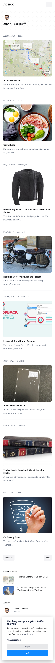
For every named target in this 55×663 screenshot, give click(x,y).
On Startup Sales (11, 537)
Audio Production (25, 296)
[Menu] (49, 4)
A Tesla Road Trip (12, 80)
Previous (8, 558)
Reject (27, 647)
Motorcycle (22, 165)
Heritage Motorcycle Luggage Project (22, 276)
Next (48, 558)
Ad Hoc (8, 4)
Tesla (20, 36)
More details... (28, 634)
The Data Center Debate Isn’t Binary (32, 577)
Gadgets (20, 361)
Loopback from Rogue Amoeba (19, 341)
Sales (19, 493)
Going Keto (9, 145)
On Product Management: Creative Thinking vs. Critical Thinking (32, 589)
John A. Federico (21, 609)
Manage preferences (16, 640)
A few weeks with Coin (14, 405)
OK (27, 653)
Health (20, 100)
